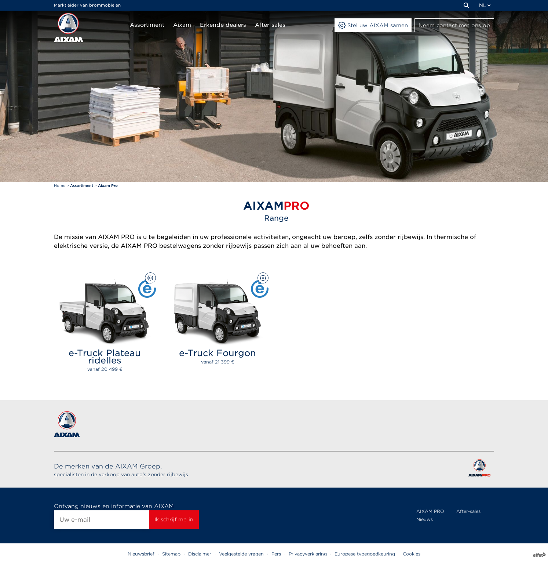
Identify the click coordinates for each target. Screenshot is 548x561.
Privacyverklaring (308, 554)
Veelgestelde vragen (241, 554)
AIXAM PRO (430, 511)
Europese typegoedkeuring (365, 554)
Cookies (411, 554)
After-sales (468, 511)
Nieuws (424, 519)
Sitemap (171, 554)
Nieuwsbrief (141, 554)
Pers (276, 554)
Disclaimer (199, 554)
